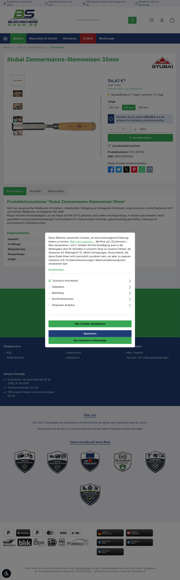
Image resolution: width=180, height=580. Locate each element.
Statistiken (58, 286)
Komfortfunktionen (63, 299)
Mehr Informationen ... (82, 241)
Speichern (90, 333)
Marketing (58, 292)
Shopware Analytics (63, 305)
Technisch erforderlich (65, 280)
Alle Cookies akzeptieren (90, 323)
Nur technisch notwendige (90, 340)
